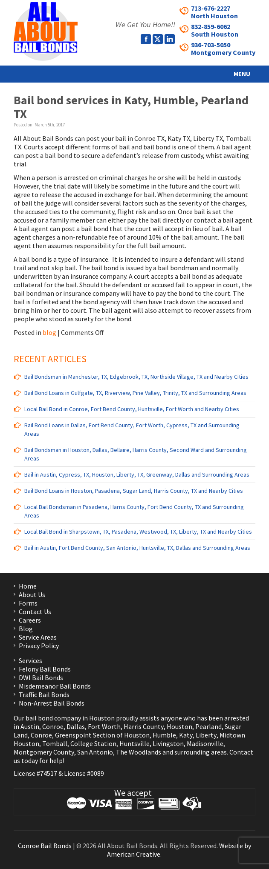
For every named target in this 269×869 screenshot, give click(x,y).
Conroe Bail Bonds (45, 845)
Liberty (205, 735)
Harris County (144, 726)
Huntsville (134, 743)
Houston (179, 726)
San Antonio (95, 752)
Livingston (168, 743)
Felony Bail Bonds (45, 669)
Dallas (76, 726)
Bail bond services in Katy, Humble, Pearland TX (131, 106)
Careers (30, 620)
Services (30, 660)
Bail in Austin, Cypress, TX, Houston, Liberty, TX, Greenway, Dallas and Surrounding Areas (136, 474)
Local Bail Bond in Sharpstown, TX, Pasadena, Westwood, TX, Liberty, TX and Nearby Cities (138, 531)
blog (49, 332)
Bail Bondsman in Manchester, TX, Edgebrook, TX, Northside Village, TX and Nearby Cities (136, 376)
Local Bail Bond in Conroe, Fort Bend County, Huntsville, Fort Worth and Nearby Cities (131, 409)
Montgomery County (44, 752)
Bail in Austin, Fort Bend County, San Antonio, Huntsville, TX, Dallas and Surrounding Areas (137, 548)
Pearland (208, 726)
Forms (28, 603)
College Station (93, 743)
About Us (32, 594)
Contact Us (35, 611)
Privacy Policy (39, 645)
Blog (26, 628)
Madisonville (205, 743)
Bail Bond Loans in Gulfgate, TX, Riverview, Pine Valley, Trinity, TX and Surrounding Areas (135, 393)
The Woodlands (138, 752)
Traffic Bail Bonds (44, 694)
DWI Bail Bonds (41, 677)
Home (28, 586)
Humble (164, 735)
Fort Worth (104, 726)
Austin (29, 726)
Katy (186, 735)
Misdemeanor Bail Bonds (55, 686)
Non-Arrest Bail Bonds (51, 703)
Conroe (53, 726)
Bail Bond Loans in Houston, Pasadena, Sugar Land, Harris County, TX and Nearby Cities (133, 491)
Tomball (54, 743)
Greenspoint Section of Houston (102, 735)
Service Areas (38, 637)
